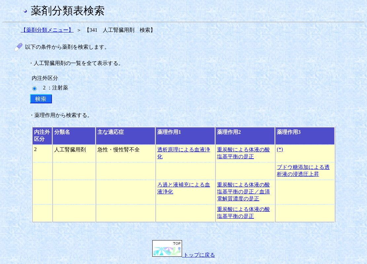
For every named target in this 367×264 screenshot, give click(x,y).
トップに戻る (183, 255)
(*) (280, 149)
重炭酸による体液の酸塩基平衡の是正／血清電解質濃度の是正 (243, 191)
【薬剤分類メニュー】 (47, 30)
